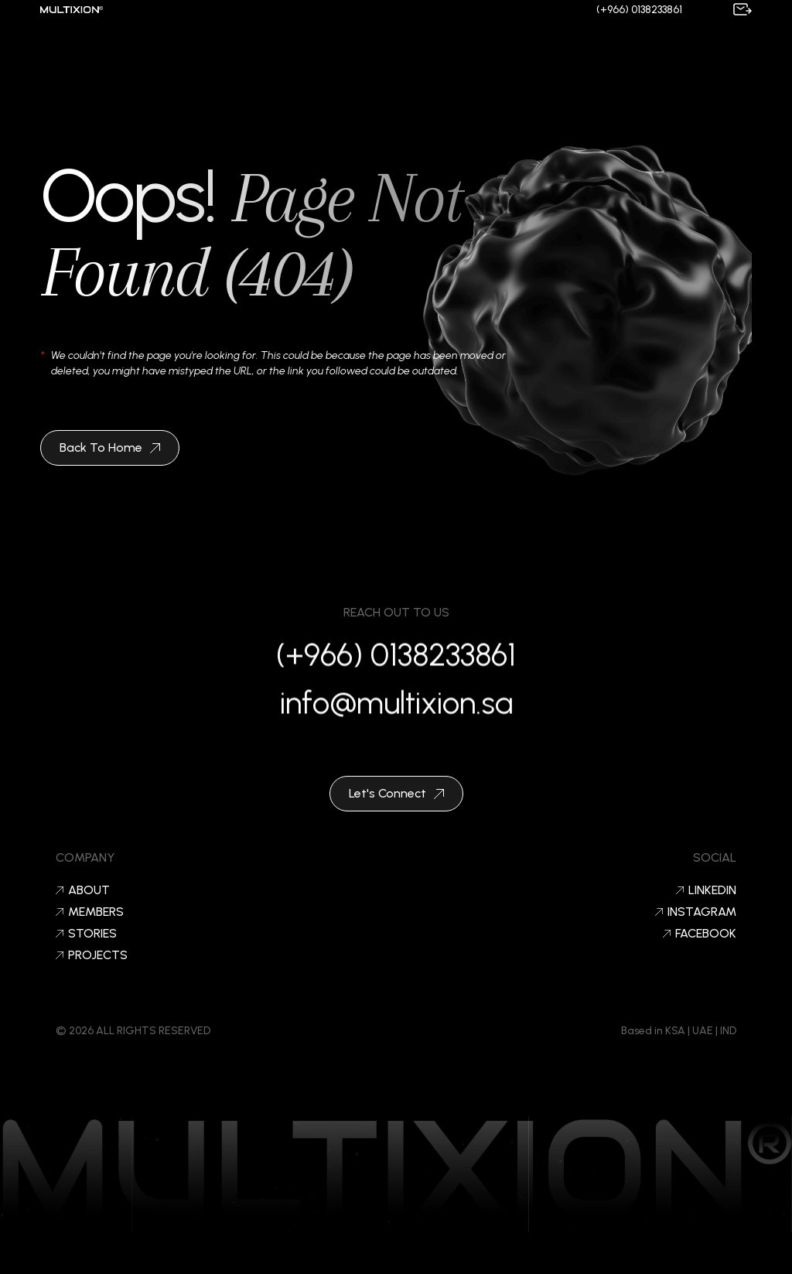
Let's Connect (396, 793)
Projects (92, 955)
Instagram (695, 912)
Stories (86, 934)
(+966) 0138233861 (639, 9)
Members (90, 912)
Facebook (699, 934)
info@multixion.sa (396, 707)
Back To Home (110, 447)
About (83, 890)
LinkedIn (706, 890)
